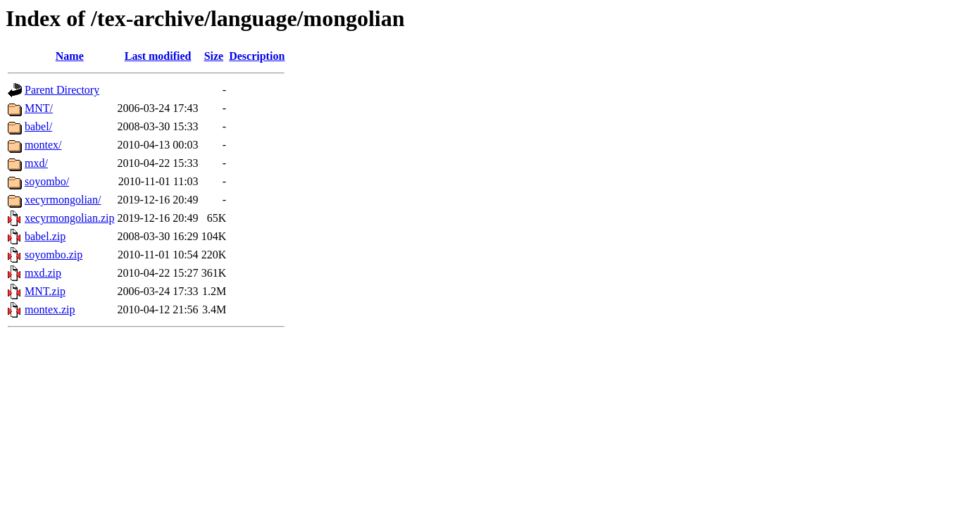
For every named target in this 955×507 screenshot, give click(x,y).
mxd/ (36, 163)
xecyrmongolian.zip (70, 218)
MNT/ (39, 108)
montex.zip (50, 309)
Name (70, 56)
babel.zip (45, 236)
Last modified (158, 56)
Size (214, 56)
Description (257, 56)
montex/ (43, 145)
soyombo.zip (53, 255)
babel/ (38, 126)
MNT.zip (45, 291)
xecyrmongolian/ (63, 200)
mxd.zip (43, 273)
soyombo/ (47, 181)
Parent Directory (62, 90)
